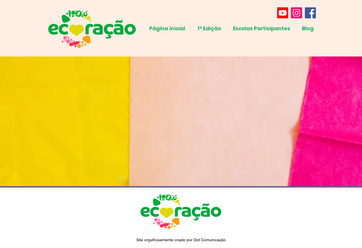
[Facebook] (310, 12)
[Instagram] (296, 12)
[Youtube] (282, 12)
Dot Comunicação (210, 240)
